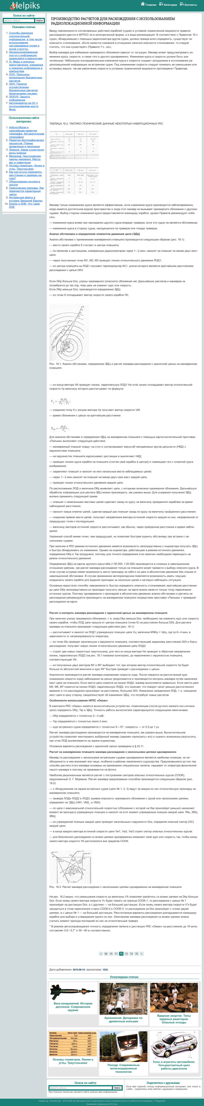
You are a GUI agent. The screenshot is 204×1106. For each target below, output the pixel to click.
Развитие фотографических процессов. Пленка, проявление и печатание (26, 143)
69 (106, 953)
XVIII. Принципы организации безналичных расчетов (25, 77)
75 (136, 953)
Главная (151, 4)
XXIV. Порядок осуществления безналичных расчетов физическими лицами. (23, 88)
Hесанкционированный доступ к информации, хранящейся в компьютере (25, 55)
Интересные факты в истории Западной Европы (25, 199)
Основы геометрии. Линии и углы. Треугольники (26, 167)
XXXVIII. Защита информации (19, 98)
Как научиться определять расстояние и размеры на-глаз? (25, 175)
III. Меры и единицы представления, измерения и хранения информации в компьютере (26, 66)
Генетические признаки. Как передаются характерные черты (26, 191)
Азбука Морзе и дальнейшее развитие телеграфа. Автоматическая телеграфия (26, 132)
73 (126, 953)
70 (111, 953)
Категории (170, 4)
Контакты (191, 4)
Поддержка (160, 1101)
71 (116, 953)
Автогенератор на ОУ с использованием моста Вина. (23, 106)
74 (131, 953)
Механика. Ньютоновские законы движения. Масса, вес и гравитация (25, 159)
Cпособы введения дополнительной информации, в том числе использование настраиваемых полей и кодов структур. (25, 41)
